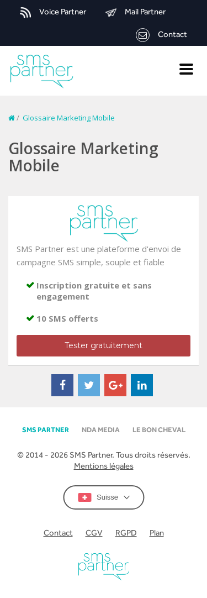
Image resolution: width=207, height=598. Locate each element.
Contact (161, 35)
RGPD (126, 532)
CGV (94, 532)
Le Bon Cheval (158, 430)
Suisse (103, 497)
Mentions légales (104, 465)
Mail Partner (135, 12)
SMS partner (45, 430)
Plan (157, 532)
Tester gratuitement (103, 345)
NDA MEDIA (101, 430)
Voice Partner (53, 12)
